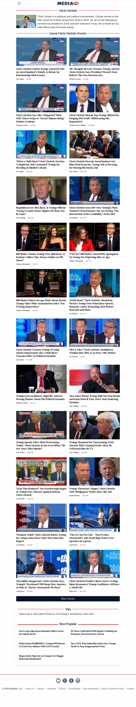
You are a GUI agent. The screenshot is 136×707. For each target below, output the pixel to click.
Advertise (51, 689)
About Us (29, 689)
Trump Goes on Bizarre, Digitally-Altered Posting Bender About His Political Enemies (40, 397)
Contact (130, 689)
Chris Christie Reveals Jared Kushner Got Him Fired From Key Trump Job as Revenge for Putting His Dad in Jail (93, 164)
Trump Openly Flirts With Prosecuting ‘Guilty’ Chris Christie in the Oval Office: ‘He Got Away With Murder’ (40, 445)
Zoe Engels (20, 79)
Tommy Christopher (23, 264)
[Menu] (21, 3)
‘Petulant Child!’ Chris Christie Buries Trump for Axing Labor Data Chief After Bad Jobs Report (41, 538)
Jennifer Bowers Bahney (77, 125)
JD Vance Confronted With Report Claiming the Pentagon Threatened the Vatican (94, 632)
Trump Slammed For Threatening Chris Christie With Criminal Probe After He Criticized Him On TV (91, 445)
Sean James (20, 360)
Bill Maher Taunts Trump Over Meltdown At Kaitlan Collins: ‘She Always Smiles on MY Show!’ (40, 257)
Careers (40, 689)
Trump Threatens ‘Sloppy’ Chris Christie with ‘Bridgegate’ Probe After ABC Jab (92, 490)
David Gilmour (74, 495)
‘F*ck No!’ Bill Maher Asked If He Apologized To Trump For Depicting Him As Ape (93, 255)
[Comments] (33, 79)
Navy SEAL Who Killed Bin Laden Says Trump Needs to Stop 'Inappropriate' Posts (93, 645)
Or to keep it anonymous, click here (75, 614)
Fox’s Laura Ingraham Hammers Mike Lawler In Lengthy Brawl (41, 632)
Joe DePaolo (73, 218)
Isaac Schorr (73, 171)
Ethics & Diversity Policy (112, 689)
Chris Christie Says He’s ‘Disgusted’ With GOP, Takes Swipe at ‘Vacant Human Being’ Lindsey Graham (40, 118)
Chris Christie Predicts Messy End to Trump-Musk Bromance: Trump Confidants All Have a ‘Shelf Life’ (94, 584)
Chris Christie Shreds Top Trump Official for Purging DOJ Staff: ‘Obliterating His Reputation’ (94, 118)
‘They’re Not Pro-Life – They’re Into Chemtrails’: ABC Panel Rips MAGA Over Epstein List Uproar (91, 538)
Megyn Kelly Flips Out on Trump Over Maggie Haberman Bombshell (41, 657)
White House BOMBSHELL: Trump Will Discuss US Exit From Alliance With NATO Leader (42, 645)
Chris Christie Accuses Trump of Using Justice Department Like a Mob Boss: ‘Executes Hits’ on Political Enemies (37, 353)
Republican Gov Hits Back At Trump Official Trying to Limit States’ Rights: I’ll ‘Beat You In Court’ (41, 211)
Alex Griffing (20, 218)
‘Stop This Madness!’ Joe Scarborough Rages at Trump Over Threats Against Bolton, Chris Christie (41, 492)
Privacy (62, 689)
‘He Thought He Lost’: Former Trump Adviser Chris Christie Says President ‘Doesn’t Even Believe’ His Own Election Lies (94, 72)
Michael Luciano (75, 79)
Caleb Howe (73, 545)
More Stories (68, 598)
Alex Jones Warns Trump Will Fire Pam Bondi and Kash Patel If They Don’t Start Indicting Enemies (94, 399)
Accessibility (74, 689)
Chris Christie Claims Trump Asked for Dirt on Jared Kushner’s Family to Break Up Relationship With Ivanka (40, 72)
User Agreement (90, 689)
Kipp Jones (73, 591)
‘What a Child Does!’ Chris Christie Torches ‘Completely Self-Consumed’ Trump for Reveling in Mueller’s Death (40, 164)
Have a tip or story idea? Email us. (37, 614)
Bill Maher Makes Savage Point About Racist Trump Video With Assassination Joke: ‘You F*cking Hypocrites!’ (41, 303)
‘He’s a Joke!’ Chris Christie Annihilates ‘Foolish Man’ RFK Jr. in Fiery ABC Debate (92, 351)
